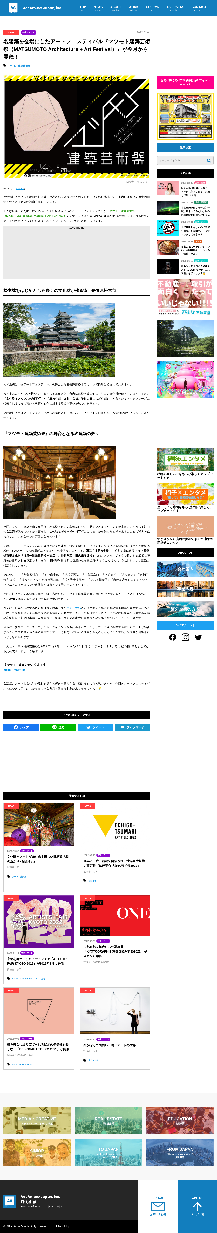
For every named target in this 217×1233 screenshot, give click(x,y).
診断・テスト (201, 222)
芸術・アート (28, 32)
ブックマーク (132, 727)
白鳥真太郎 (74, 608)
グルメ (198, 241)
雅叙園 (23, 876)
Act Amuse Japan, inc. (34, 7)
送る (58, 727)
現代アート (94, 1060)
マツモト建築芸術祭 (19, 65)
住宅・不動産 (201, 202)
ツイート (95, 727)
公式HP (20, 188)
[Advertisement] (77, 254)
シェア (21, 727)
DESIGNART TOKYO (22, 1064)
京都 (43, 979)
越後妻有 (93, 881)
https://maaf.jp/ (14, 669)
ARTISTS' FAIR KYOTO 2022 (26, 979)
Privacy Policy (62, 1226)
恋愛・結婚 (200, 183)
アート (15, 876)
